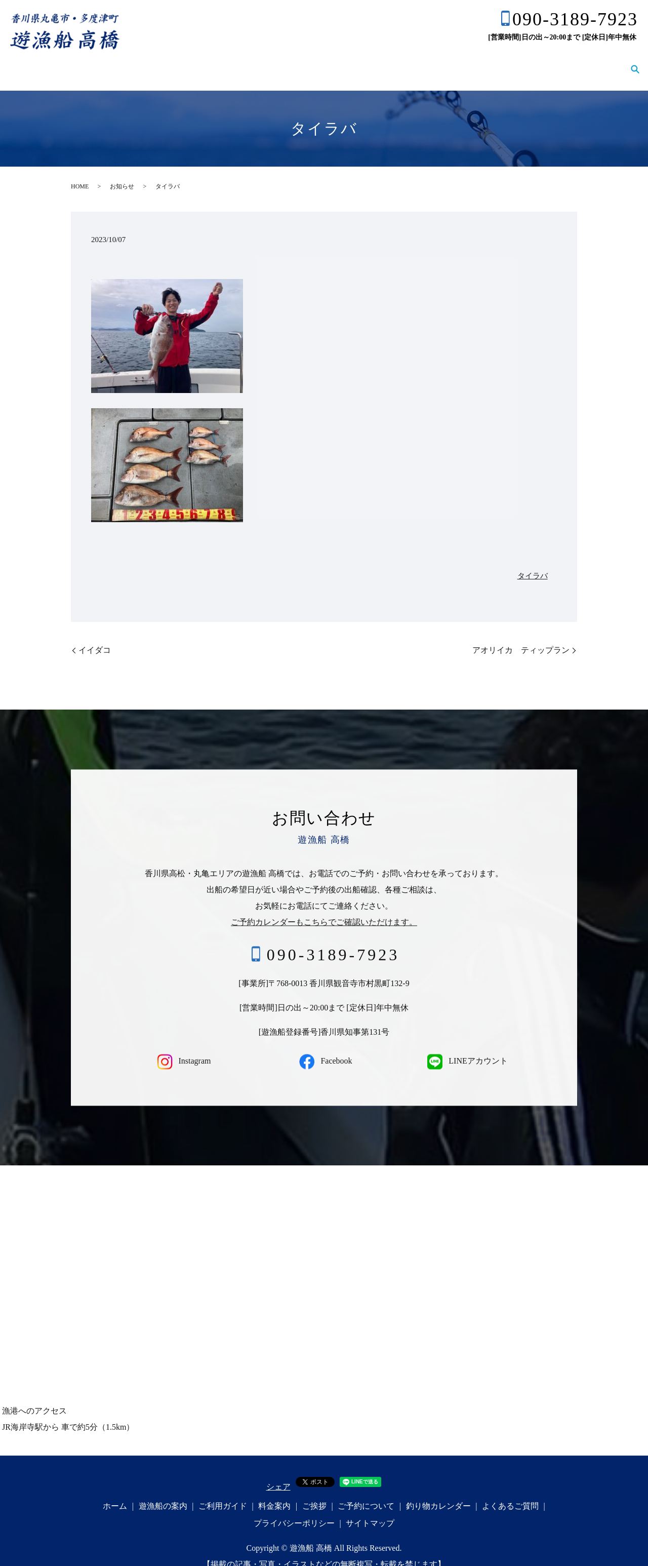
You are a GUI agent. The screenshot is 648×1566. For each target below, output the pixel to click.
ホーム (161, 61)
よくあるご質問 (590, 61)
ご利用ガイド (278, 61)
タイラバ (532, 562)
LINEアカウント (465, 1046)
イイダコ (94, 636)
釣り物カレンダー (513, 61)
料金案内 (335, 61)
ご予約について (436, 61)
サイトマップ (370, 1509)
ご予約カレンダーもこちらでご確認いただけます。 (324, 908)
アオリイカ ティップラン (521, 636)
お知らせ (122, 172)
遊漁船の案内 (213, 61)
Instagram (182, 1046)
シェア (278, 1472)
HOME (80, 172)
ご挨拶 (380, 61)
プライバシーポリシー (294, 1509)
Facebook (324, 1046)
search (635, 62)
